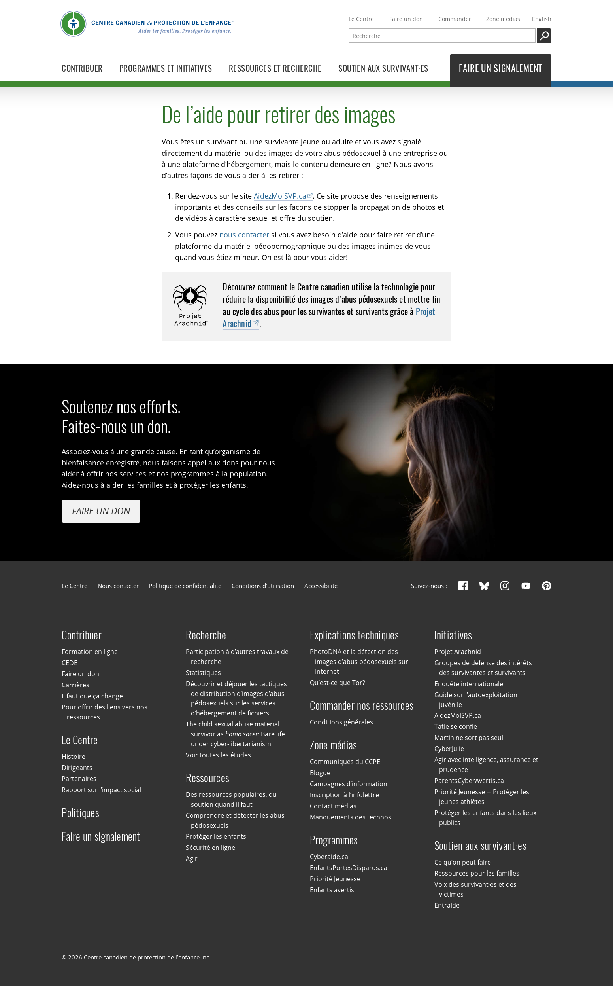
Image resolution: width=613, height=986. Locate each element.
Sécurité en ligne (210, 847)
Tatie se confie (455, 726)
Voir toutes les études (218, 755)
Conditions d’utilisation (263, 586)
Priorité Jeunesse (335, 878)
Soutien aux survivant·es (480, 845)
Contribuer (82, 635)
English (541, 19)
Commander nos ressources (361, 705)
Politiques (80, 812)
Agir (192, 858)
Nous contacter (118, 586)
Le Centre (361, 19)
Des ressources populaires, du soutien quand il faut (231, 799)
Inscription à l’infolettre (344, 795)
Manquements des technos (350, 817)
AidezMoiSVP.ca (280, 195)
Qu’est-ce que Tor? (337, 682)
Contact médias (333, 806)
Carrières (75, 685)
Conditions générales (341, 722)
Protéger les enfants (216, 836)
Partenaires (79, 778)
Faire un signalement (101, 836)
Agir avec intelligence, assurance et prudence (486, 765)
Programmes (334, 839)
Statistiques (203, 672)
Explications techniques (354, 635)
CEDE (69, 662)
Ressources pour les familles (476, 873)
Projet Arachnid (457, 651)
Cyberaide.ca (329, 856)
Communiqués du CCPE (345, 761)
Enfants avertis (332, 890)
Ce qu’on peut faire (462, 862)
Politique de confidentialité (185, 586)
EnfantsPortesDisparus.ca (348, 867)
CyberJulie (449, 749)
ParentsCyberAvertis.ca (469, 780)
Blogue (320, 772)
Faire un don (406, 19)
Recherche (206, 635)
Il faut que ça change (92, 696)
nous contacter (244, 234)
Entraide (447, 905)
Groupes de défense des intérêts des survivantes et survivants (483, 667)
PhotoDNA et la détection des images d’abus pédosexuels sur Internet (359, 661)
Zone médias (503, 19)
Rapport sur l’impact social (101, 789)
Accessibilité (321, 586)
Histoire (73, 756)
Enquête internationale (468, 683)
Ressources (207, 777)
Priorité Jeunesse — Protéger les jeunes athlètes (481, 796)
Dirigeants (77, 767)
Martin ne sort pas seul (468, 738)
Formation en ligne (90, 651)
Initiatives (453, 635)
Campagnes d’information (348, 783)
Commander (454, 19)
